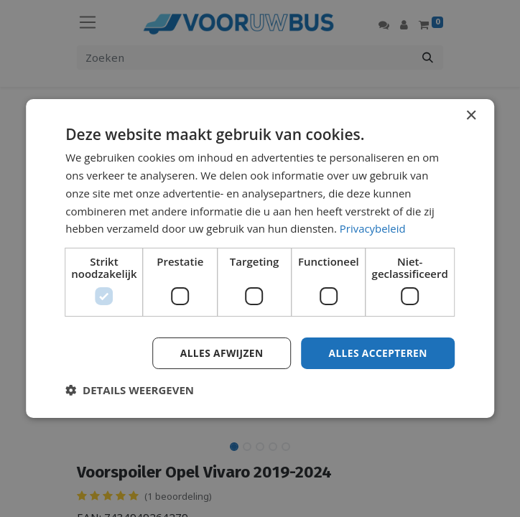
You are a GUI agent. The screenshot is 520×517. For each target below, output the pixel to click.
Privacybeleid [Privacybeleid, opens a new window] (373, 228)
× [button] (470, 116)
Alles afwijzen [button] (219, 353)
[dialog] (260, 259)
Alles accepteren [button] (377, 353)
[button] (129, 389)
